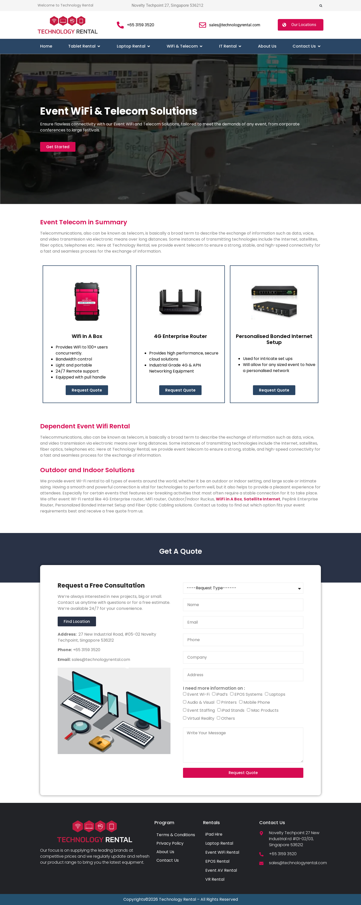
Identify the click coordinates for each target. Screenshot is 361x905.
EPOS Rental (217, 861)
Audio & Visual (200, 702)
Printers (229, 702)
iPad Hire (213, 834)
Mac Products (265, 710)
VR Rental (214, 879)
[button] (320, 5)
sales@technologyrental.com (100, 659)
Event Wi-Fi (198, 694)
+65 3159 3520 (86, 650)
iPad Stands (233, 710)
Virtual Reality (200, 718)
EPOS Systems (248, 694)
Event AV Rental (221, 870)
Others (228, 718)
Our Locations (303, 24)
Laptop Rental (219, 843)
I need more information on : (214, 688)
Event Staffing (201, 710)
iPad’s (222, 694)
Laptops (277, 694)
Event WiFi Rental (222, 852)
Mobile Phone (256, 702)
